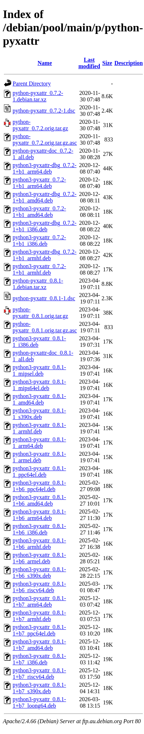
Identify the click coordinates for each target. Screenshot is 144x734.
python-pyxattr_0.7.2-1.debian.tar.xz (38, 96)
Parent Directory (32, 83)
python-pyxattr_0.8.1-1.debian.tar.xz (38, 284)
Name (44, 63)
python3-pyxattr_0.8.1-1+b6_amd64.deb (39, 500)
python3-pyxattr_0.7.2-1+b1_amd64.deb (39, 211)
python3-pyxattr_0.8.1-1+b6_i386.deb (39, 529)
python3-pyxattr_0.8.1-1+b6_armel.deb (39, 558)
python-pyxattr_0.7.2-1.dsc (44, 111)
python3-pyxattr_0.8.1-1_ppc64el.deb (39, 471)
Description (128, 63)
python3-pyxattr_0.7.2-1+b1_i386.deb (39, 240)
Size (107, 63)
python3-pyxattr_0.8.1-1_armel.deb (39, 457)
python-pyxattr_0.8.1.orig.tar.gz (40, 312)
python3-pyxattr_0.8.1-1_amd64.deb (39, 399)
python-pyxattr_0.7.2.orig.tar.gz (40, 125)
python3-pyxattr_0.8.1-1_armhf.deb (39, 428)
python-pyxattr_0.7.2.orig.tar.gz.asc (45, 139)
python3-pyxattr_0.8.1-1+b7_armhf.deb (39, 616)
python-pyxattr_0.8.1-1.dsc (44, 298)
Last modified (89, 63)
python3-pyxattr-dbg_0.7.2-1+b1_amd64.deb (44, 197)
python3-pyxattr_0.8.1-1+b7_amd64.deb (39, 644)
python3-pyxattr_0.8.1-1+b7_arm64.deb (39, 601)
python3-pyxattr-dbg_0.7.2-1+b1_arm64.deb (44, 168)
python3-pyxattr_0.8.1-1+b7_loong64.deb (39, 702)
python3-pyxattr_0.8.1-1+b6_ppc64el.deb (39, 486)
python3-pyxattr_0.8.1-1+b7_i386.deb (39, 659)
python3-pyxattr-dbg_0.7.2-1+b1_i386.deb (44, 226)
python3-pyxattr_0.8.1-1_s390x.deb (39, 413)
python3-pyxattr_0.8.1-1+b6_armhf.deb (39, 543)
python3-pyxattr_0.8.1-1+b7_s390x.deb (39, 688)
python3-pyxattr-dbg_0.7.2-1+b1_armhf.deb (44, 255)
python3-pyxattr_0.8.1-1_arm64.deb (39, 442)
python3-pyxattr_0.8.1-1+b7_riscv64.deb (39, 673)
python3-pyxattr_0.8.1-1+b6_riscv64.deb (39, 587)
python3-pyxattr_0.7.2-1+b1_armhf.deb (39, 269)
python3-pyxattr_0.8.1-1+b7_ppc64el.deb (39, 630)
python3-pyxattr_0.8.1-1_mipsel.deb (39, 370)
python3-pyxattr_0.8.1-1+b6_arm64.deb (39, 514)
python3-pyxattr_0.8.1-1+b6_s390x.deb (39, 572)
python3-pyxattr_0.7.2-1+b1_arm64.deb (39, 182)
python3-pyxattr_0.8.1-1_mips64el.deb (39, 385)
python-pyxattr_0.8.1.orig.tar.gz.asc (45, 327)
